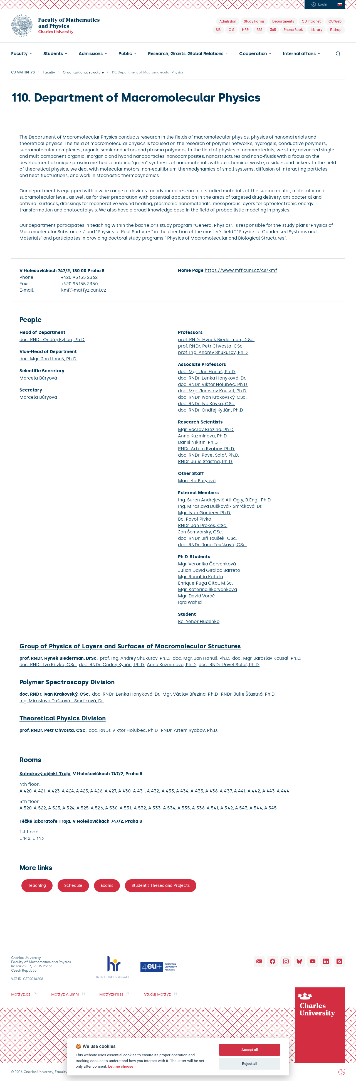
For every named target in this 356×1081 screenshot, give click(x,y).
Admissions (91, 53)
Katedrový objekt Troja (44, 773)
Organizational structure (83, 72)
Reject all (249, 1064)
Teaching (37, 885)
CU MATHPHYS (23, 72)
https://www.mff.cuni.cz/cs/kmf (241, 270)
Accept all (249, 1050)
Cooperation (253, 53)
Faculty (19, 53)
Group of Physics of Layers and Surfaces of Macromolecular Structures (130, 646)
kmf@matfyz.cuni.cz (83, 290)
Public (125, 53)
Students (53, 53)
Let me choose (120, 1066)
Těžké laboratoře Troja (44, 821)
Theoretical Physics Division (62, 718)
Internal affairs (299, 53)
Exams (107, 885)
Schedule (73, 885)
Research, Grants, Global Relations (185, 53)
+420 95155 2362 (79, 277)
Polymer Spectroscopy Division (67, 682)
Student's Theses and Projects (161, 885)
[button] (21, 53)
